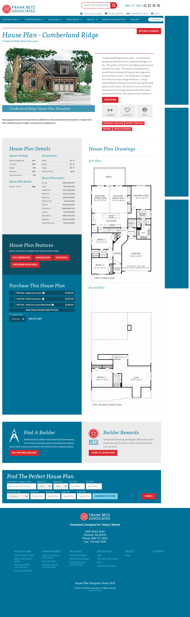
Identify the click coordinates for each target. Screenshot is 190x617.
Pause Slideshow (122, 129)
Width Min (34, 491)
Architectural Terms (107, 559)
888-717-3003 (133, 5)
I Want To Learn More (103, 452)
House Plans (9, 19)
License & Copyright (107, 566)
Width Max (50, 491)
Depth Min (65, 491)
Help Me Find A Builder (24, 452)
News (127, 555)
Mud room (61, 257)
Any (42, 486)
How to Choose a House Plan (50, 556)
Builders (54, 19)
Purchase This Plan (113, 123)
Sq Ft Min (73, 481)
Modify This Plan (134, 123)
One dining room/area (25, 264)
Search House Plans (24, 555)
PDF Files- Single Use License (44, 293)
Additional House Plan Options (42, 310)
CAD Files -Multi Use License (44, 299)
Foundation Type (16, 314)
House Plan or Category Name (19, 481)
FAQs (99, 555)
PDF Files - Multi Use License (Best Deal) (44, 305)
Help (99, 562)
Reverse (107, 129)
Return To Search (149, 31)
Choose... (16, 318)
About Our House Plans (22, 560)
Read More (110, 99)
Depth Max (81, 491)
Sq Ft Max (90, 481)
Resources (73, 19)
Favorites (116, 13)
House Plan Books (23, 571)
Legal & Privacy (95, 590)
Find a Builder (49, 561)
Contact (156, 19)
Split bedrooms (21, 257)
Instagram (158, 5)
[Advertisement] (177, 60)
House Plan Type (13, 491)
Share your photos (113, 19)
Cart (157, 13)
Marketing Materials (79, 559)
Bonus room (43, 257)
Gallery (135, 19)
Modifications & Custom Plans (22, 566)
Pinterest (145, 5)
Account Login (93, 13)
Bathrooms (57, 481)
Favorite (127, 115)
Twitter (154, 5)
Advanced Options (105, 496)
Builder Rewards (77, 555)
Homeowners (33, 19)
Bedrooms (41, 481)
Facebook (149, 5)
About (91, 19)
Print (144, 115)
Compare (139, 13)
